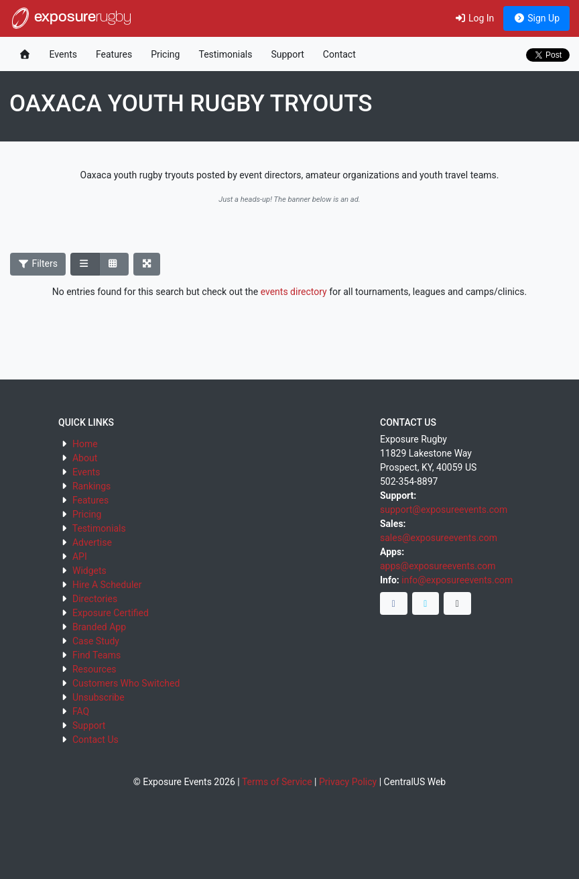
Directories (94, 598)
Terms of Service (277, 781)
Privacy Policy (348, 781)
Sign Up (536, 18)
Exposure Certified (110, 612)
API (79, 556)
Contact (339, 54)
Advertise (92, 542)
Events (63, 54)
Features (114, 54)
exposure (70, 18)
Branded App (99, 627)
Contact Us (95, 739)
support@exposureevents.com (443, 509)
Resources (94, 669)
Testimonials (225, 54)
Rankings (91, 486)
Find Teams (96, 655)
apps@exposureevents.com (438, 566)
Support (287, 54)
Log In (474, 18)
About (84, 458)
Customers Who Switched (126, 683)
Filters (38, 263)
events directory (294, 291)
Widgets (89, 570)
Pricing (165, 54)
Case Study (95, 641)
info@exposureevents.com (457, 580)
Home (85, 443)
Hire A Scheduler (106, 584)
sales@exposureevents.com (438, 537)
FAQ (80, 711)
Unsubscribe (98, 697)
